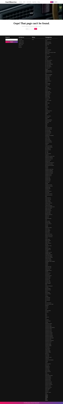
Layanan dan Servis (48, 197)
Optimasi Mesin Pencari (48, 234)
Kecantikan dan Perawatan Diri (49, 162)
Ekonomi (46, 105)
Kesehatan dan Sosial (48, 174)
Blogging (46, 69)
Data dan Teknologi (48, 88)
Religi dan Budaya (48, 288)
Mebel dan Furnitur (48, 213)
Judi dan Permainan (48, 149)
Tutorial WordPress (48, 363)
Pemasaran (46, 247)
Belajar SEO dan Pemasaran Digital (50, 52)
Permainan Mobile (47, 276)
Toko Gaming (47, 354)
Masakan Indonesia (48, 209)
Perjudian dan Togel (48, 267)
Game (46, 114)
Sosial (46, 309)
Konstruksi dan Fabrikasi (48, 193)
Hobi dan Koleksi (47, 130)
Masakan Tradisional (48, 210)
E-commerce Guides (48, 100)
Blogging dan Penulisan (48, 71)
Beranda (20, 2)
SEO (45, 301)
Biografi (46, 58)
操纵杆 (46, 398)
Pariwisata (46, 244)
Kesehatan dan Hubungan (49, 170)
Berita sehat (47, 57)
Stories (46, 315)
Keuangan (46, 183)
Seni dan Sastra (47, 300)
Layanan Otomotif (47, 200)
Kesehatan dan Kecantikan (49, 173)
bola (46, 73)
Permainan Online (47, 278)
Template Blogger (47, 350)
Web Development (48, 371)
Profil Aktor (47, 287)
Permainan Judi (47, 274)
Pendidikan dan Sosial (48, 252)
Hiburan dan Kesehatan (48, 127)
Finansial (46, 109)
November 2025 (21, 42)
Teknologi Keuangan (48, 344)
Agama (46, 40)
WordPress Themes (48, 392)
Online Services (47, 232)
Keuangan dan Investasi (48, 184)
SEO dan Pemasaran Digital (49, 304)
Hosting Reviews (47, 134)
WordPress (46, 391)
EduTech (46, 104)
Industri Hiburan (47, 138)
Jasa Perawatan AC (48, 148)
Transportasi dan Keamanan (49, 359)
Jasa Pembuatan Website (48, 147)
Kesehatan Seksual (48, 179)
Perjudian (46, 265)
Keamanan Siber (47, 161)
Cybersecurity (47, 87)
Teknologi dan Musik (48, 339)
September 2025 (21, 43)
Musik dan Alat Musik (48, 223)
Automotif (46, 47)
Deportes (46, 90)
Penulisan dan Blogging (48, 256)
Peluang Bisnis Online (48, 245)
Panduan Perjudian (48, 240)
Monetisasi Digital (47, 222)
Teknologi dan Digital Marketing (50, 327)
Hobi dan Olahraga (48, 131)
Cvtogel (46, 86)
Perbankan (46, 262)
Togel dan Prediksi (48, 352)
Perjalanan (46, 263)
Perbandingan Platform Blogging (50, 261)
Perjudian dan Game (48, 266)
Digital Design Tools (48, 92)
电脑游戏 (46, 400)
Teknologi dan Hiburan (48, 328)
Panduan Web (47, 241)
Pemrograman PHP (48, 249)
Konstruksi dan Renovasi (48, 195)
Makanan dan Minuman (48, 208)
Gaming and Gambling (48, 119)
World (46, 393)
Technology (47, 319)
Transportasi (47, 358)
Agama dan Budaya (48, 42)
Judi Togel (46, 152)
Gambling (46, 113)
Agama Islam (47, 44)
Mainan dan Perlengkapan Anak (49, 206)
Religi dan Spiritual (48, 289)
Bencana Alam (47, 53)
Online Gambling (47, 230)
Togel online (34, 2)
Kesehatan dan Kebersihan (49, 171)
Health (46, 125)
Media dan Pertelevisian (48, 214)
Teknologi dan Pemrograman (49, 340)
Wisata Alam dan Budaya (49, 375)
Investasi (46, 144)
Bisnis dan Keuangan (48, 62)
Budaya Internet (47, 78)
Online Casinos (47, 228)
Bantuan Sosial (47, 51)
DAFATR (56, 2)
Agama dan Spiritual (48, 43)
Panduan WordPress (48, 243)
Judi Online (46, 151)
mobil (46, 219)
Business (46, 82)
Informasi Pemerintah (48, 140)
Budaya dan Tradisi (48, 75)
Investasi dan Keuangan (48, 145)
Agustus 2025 (21, 44)
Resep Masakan (47, 292)
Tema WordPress (47, 348)
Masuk (33, 39)
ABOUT (24, 2)
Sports (46, 314)
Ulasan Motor (47, 365)
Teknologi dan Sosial (48, 341)
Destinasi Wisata (47, 91)
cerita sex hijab (47, 84)
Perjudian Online (47, 269)
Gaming (39, 2)
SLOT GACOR (29, 2)
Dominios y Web (47, 97)
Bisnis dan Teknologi (48, 66)
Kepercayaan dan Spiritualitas (49, 165)
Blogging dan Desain (48, 70)
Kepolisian (46, 166)
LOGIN (52, 2)
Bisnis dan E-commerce (48, 60)
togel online (47, 353)
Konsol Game (47, 192)
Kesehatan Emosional (48, 175)
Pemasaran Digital (48, 248)
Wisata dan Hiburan (48, 378)
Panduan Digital (47, 239)
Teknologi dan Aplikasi (48, 323)
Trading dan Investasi (48, 357)
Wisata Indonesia (47, 388)
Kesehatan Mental (47, 178)
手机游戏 (46, 397)
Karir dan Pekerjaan (48, 153)
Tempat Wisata (47, 349)
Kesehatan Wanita (47, 180)
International (47, 143)
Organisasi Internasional (48, 236)
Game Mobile (47, 117)
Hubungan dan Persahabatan (49, 135)
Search (36, 28)
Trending (46, 361)
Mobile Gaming (47, 221)
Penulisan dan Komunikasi (49, 257)
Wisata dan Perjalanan (48, 383)
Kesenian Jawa (47, 182)
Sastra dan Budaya (48, 293)
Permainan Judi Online (48, 275)
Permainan (46, 271)
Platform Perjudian (48, 283)
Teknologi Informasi (48, 343)
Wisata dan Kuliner (48, 379)
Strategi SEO (47, 317)
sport (46, 313)
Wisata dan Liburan (48, 380)
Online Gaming (47, 231)
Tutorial (46, 362)
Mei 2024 (20, 47)
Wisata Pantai (47, 389)
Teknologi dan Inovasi (48, 330)
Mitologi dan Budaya (48, 218)
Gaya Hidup (47, 122)
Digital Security (47, 95)
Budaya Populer (47, 79)
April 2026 (20, 39)
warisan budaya (47, 370)
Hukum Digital (47, 136)
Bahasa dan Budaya (48, 49)
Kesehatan (46, 167)
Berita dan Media (47, 56)
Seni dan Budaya (47, 297)
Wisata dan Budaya (48, 376)
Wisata (46, 372)
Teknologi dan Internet (48, 331)
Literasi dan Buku (47, 204)
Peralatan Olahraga (48, 258)
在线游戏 (46, 396)
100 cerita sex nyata (48, 39)
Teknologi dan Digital (48, 326)
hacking (46, 123)
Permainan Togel (47, 280)
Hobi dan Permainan (48, 132)
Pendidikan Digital (47, 253)
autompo (46, 48)
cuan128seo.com (11, 2)
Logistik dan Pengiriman (48, 205)
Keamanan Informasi (48, 160)
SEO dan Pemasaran (48, 302)
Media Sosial (47, 215)
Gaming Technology (48, 121)
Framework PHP (47, 112)
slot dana (46, 306)
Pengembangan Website (48, 254)
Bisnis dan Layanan (48, 65)
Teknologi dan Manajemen (49, 336)
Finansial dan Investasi (48, 110)
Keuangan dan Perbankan (49, 186)
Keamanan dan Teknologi (49, 157)
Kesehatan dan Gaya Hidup (49, 169)
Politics (46, 284)
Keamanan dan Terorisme (49, 158)
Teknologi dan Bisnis (48, 324)
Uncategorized (47, 366)
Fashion (46, 108)
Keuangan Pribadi (47, 188)
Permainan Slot (47, 279)
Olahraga (46, 226)
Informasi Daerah (47, 139)
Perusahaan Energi (48, 282)
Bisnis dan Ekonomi (48, 61)
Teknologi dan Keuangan (48, 332)
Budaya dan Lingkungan (48, 74)
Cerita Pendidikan (47, 83)
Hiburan (46, 126)
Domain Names (47, 96)
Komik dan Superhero (48, 191)
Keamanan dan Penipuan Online (49, 156)
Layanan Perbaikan (48, 201)
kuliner (46, 196)
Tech (46, 318)
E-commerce (47, 99)
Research (46, 291)
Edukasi (46, 101)
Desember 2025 (21, 40)
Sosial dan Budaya (48, 310)
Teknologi (46, 322)
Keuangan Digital (47, 187)
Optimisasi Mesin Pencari (49, 235)
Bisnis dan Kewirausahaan (49, 64)
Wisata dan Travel (48, 385)
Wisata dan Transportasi (48, 384)
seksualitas (46, 296)
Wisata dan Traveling (48, 387)
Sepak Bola (47, 305)
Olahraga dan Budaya (48, 227)
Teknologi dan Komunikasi (49, 335)
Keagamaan (47, 154)
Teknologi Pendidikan (48, 345)
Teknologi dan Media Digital (49, 337)
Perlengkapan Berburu (48, 270)
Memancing (47, 217)
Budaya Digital (47, 77)
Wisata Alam (47, 374)
